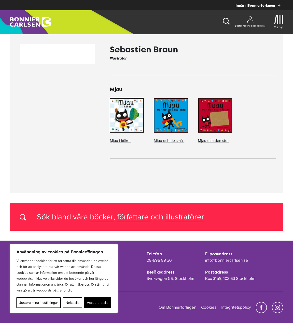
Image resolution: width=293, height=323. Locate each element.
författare (134, 216)
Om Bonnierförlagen (177, 307)
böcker (101, 216)
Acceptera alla (97, 302)
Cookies (208, 307)
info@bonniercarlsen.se (226, 260)
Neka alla (72, 302)
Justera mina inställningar (38, 302)
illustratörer (184, 216)
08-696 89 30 (159, 260)
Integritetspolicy (236, 307)
